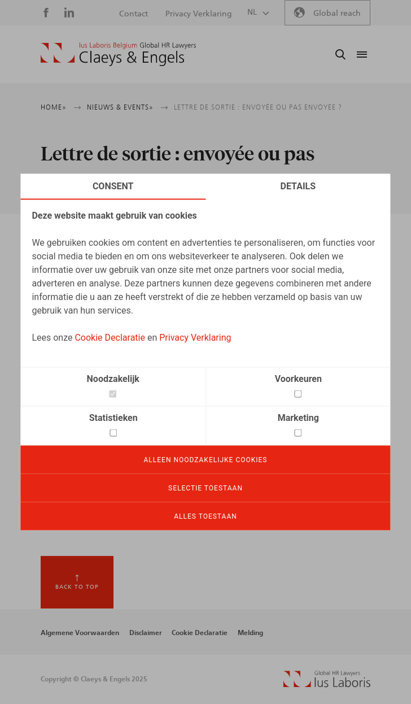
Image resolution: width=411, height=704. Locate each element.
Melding (250, 632)
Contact (133, 14)
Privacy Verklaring (195, 337)
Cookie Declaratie (110, 337)
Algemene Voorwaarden (80, 632)
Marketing (298, 417)
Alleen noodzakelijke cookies (206, 460)
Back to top (77, 587)
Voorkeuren (298, 378)
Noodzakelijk (113, 378)
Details (298, 186)
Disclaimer (145, 632)
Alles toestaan (205, 516)
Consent (113, 186)
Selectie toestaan (205, 488)
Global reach (337, 14)
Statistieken (113, 417)
